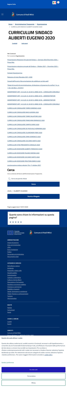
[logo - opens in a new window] (34, 390)
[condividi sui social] (13, 43)
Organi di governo (13, 242)
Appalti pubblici (12, 273)
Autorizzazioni (11, 275)
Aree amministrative (13, 245)
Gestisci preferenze (10, 362)
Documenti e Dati (13, 256)
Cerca (33, 184)
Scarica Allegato (34, 196)
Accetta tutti (33, 369)
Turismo (10, 296)
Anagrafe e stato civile (14, 270)
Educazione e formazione (15, 282)
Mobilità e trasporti (13, 289)
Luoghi (9, 321)
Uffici (9, 247)
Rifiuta (33, 383)
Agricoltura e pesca (13, 266)
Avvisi (9, 312)
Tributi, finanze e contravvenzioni (17, 294)
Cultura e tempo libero (14, 280)
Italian (54, 2)
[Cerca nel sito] (58, 15)
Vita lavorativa (11, 298)
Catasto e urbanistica (14, 277)
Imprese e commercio (14, 287)
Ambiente (10, 268)
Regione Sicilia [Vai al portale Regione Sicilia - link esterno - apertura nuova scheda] (11, 4)
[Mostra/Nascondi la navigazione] (2, 14)
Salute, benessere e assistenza (17, 291)
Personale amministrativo (15, 254)
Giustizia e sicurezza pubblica (16, 284)
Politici (9, 252)
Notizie (9, 307)
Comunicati (11, 310)
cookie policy (48, 355)
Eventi (9, 324)
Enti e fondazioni (12, 249)
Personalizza (33, 376)
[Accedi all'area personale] (58, 2)
